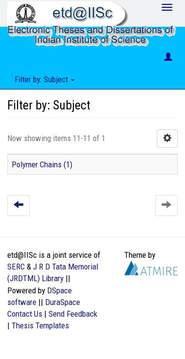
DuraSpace (62, 302)
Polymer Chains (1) (42, 164)
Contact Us (24, 314)
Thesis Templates (40, 325)
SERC (16, 266)
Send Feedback (73, 314)
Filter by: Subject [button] (45, 79)
